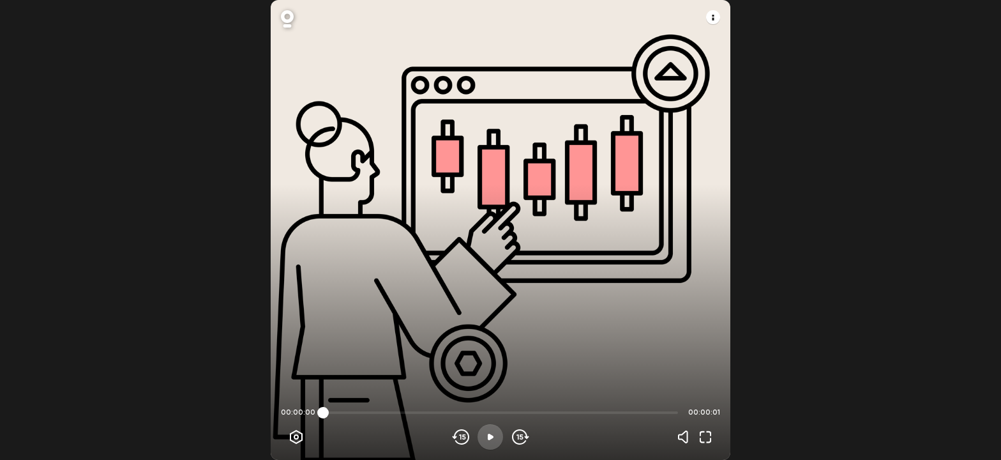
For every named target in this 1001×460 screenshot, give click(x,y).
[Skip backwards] (461, 437)
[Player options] (296, 437)
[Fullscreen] (705, 437)
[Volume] (686, 437)
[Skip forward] (519, 437)
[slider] (323, 412)
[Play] (490, 437)
